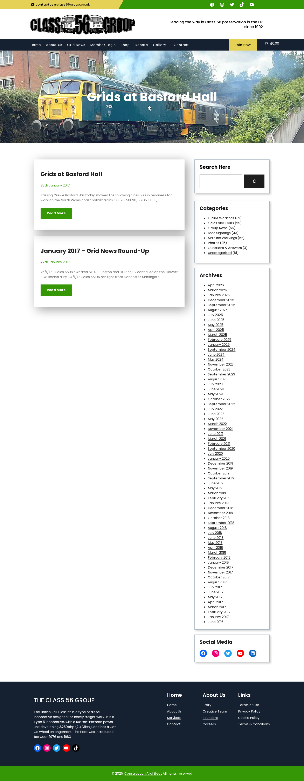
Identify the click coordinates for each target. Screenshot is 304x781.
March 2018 (217, 552)
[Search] (254, 181)
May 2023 (215, 394)
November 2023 (221, 364)
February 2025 (219, 339)
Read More (56, 213)
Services (174, 717)
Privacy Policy (249, 711)
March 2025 (217, 334)
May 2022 (215, 418)
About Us (174, 711)
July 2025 (215, 315)
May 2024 (215, 359)
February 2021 (219, 443)
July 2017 (215, 587)
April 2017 (215, 602)
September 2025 (221, 305)
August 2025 (218, 310)
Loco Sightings (219, 233)
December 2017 (220, 567)
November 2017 (220, 572)
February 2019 (219, 498)
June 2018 (215, 537)
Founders (210, 717)
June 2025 (216, 319)
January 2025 (219, 344)
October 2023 (219, 369)
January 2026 (219, 295)
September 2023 (221, 374)
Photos (213, 243)
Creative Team (215, 711)
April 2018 (215, 547)
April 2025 (216, 329)
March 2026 (217, 290)
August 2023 (217, 379)
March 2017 (217, 607)
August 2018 (217, 527)
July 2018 (215, 532)
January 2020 (219, 458)
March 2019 (217, 493)
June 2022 (216, 414)
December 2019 (220, 463)
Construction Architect (143, 773)
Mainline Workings (222, 238)
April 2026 (216, 285)
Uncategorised (220, 252)
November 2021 (220, 428)
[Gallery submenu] (168, 45)
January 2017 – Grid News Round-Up (95, 251)
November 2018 (220, 513)
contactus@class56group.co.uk (62, 4)
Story (207, 705)
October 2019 (218, 473)
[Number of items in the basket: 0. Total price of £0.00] (271, 43)
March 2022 (217, 423)
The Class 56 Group (64, 700)
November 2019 (220, 468)
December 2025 (221, 300)
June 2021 (215, 433)
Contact (174, 724)
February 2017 (219, 612)
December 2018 (220, 508)
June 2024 (216, 354)
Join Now (243, 44)
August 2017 (217, 582)
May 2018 (215, 542)
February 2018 (219, 557)
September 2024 (221, 349)
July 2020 (215, 453)
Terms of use (248, 705)
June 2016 (215, 621)
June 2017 (215, 592)
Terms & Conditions (254, 724)
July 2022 (215, 409)
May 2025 (215, 324)
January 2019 (218, 503)
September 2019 (221, 478)
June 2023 (216, 389)
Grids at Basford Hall (71, 174)
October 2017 (219, 577)
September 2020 (221, 448)
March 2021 (217, 438)
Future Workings (221, 218)
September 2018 (221, 522)
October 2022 (219, 399)
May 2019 (215, 488)
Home (172, 705)
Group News (218, 228)
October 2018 (219, 518)
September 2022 (221, 404)
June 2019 (215, 483)
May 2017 (215, 597)
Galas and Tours (221, 223)
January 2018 (218, 562)
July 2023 (215, 384)
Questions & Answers (225, 247)
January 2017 (218, 617)
